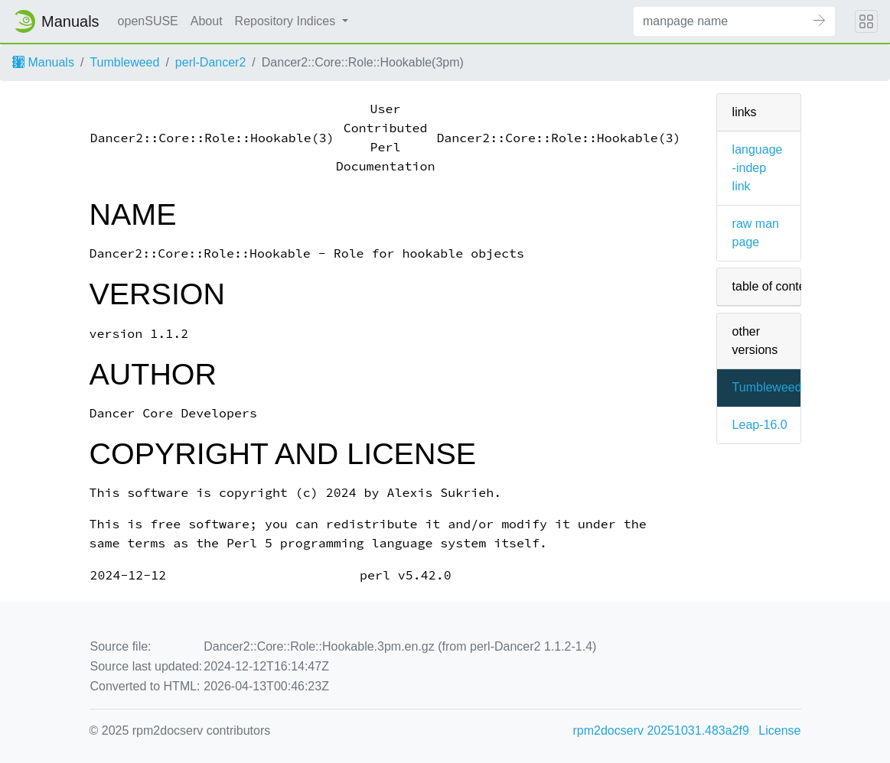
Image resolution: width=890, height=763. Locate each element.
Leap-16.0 (759, 424)
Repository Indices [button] (287, 21)
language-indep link (757, 168)
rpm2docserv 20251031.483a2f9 (661, 730)
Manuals (43, 62)
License (779, 730)
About (207, 21)
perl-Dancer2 (210, 62)
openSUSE (148, 21)
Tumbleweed (124, 62)
